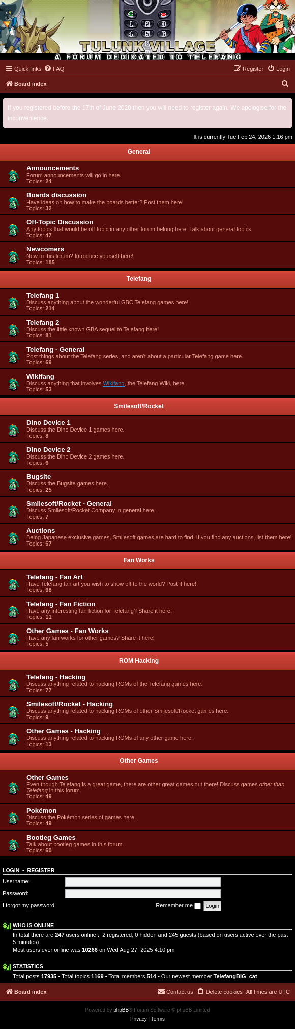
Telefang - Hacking (55, 677)
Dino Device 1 (48, 422)
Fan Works (138, 560)
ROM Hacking (139, 660)
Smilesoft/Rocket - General (69, 503)
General (139, 151)
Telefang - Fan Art (54, 577)
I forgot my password (28, 905)
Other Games (139, 760)
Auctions (40, 530)
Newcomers (45, 249)
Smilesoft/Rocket (138, 406)
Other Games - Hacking (63, 731)
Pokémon (41, 810)
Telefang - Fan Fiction (60, 604)
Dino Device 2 (48, 449)
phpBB (121, 1010)
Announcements (52, 168)
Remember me (178, 905)
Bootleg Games (51, 837)
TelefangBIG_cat (235, 976)
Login (11, 870)
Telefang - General (55, 349)
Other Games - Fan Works (67, 631)
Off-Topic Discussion (60, 222)
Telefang (139, 278)
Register (41, 870)
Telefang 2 (42, 322)
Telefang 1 (42, 295)
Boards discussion (56, 195)
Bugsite (38, 476)
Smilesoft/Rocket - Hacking (69, 704)
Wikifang (40, 376)
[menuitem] (54, 69)
